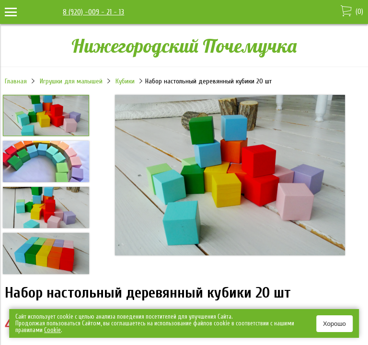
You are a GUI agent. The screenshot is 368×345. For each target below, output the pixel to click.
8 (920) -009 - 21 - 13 (93, 12)
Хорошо (334, 323)
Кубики (125, 81)
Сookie (52, 330)
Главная (16, 81)
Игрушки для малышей (71, 81)
